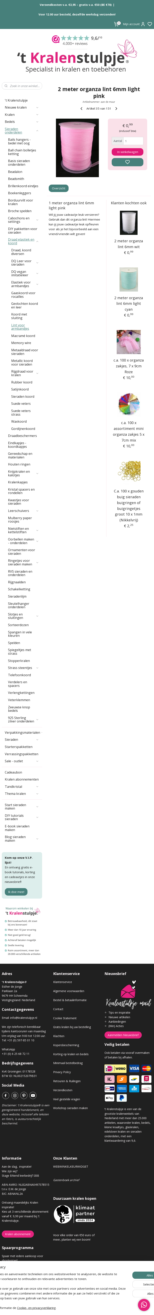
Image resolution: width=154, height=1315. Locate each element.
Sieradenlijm (17, 596)
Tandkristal (22, 786)
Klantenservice (62, 982)
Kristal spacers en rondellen (21, 491)
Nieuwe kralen (22, 107)
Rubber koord (21, 382)
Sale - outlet (22, 761)
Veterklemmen (19, 700)
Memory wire (21, 343)
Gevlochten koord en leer (24, 305)
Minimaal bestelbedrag (68, 1063)
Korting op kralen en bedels (71, 1054)
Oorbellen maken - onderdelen (23, 541)
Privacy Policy (62, 1072)
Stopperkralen (19, 661)
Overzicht (59, 188)
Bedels (22, 121)
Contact (58, 1009)
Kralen (22, 114)
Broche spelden (19, 211)
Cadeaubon (13, 772)
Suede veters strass (21, 413)
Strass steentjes (23, 668)
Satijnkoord (20, 389)
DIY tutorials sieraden (22, 817)
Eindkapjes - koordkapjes (17, 445)
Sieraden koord (22, 396)
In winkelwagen (127, 152)
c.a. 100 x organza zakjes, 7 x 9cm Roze (129, 366)
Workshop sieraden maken (70, 1108)
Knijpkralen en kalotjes (23, 473)
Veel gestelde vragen (66, 1099)
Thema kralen (22, 793)
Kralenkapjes (18, 482)
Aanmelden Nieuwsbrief (123, 1035)
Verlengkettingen (21, 692)
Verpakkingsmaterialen (23, 732)
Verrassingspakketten (21, 754)
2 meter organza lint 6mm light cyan (128, 303)
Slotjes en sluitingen (23, 616)
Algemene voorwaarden (68, 991)
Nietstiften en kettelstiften (23, 530)
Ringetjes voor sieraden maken (23, 562)
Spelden (14, 643)
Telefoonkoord (19, 675)
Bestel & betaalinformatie (70, 1000)
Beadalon (15, 172)
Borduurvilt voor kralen (20, 202)
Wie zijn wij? (9, 1171)
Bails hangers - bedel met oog (19, 141)
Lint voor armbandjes (20, 327)
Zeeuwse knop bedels (19, 709)
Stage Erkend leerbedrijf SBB (20, 1175)
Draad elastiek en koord (23, 241)
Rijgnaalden (17, 582)
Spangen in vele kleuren (20, 634)
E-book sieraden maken (17, 828)
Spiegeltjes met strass (19, 652)
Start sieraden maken (22, 807)
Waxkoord (19, 421)
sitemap (91, 1307)
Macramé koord (23, 336)
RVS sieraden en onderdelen (20, 573)
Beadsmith (16, 179)
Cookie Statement (65, 1018)
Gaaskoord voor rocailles (23, 295)
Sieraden (22, 739)
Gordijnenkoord (23, 428)
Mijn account (134, 24)
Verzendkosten (62, 1090)
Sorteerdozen (18, 625)
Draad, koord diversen (21, 252)
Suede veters (21, 403)
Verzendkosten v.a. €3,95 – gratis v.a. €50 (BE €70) (76, 5)
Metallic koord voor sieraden (22, 363)
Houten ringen (19, 464)
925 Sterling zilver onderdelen (23, 720)
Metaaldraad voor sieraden (24, 352)
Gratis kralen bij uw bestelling (72, 1027)
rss (99, 1307)
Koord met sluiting (19, 316)
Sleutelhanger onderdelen (18, 605)
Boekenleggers (19, 193)
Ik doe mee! (16, 892)
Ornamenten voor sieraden (21, 552)
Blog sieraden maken (22, 839)
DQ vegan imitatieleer (25, 273)
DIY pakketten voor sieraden (22, 231)
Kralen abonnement (18, 1234)
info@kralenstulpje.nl (23, 1018)
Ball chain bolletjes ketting (22, 152)
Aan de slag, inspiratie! (16, 1166)
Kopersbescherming (66, 1045)
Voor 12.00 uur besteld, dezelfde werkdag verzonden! (77, 14)
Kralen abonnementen (22, 779)
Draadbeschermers (22, 436)
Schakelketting (19, 589)
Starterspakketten (18, 747)
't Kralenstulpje (16, 100)
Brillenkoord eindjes (23, 186)
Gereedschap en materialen (20, 455)
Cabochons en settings (23, 220)
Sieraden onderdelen (22, 131)
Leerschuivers (23, 511)
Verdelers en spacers (17, 684)
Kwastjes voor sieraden (18, 502)
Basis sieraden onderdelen (19, 163)
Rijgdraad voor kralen (25, 373)
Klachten (58, 1036)
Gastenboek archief (66, 1180)
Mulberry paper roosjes (20, 520)
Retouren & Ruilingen (67, 1081)
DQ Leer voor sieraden (25, 263)
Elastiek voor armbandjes (25, 284)
